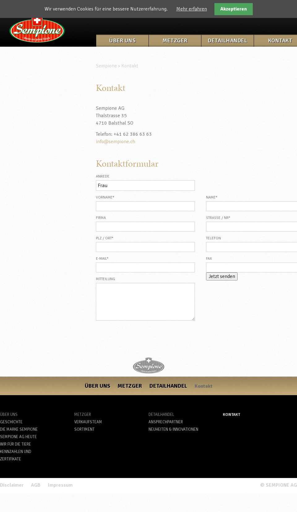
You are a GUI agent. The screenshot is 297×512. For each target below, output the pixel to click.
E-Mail (106, 258)
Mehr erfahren (191, 9)
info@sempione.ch (115, 142)
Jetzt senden (222, 276)
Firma (101, 217)
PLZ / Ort (106, 238)
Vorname (106, 197)
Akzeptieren (233, 9)
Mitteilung (105, 279)
